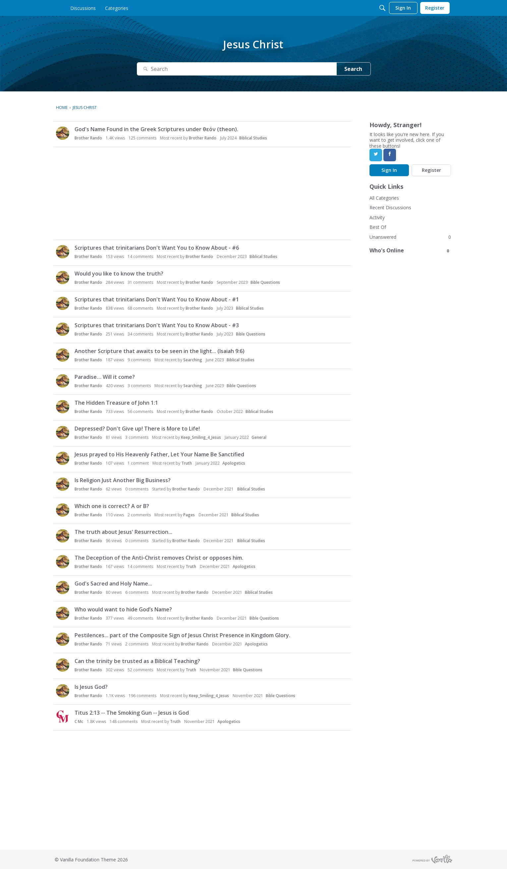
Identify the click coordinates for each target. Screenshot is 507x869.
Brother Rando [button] (88, 138)
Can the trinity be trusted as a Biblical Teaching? (137, 661)
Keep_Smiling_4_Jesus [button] (201, 437)
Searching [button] (192, 360)
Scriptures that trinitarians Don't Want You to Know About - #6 (157, 247)
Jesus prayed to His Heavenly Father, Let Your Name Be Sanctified (159, 454)
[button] (62, 133)
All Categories (384, 198)
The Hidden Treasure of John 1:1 (116, 402)
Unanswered (382, 237)
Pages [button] (189, 515)
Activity (377, 217)
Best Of (377, 227)
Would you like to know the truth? (119, 273)
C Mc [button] (79, 721)
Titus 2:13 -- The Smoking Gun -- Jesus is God (132, 712)
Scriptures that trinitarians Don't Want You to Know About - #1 (157, 299)
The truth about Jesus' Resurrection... (123, 532)
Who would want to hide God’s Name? (123, 609)
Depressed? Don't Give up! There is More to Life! (137, 428)
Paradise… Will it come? (105, 377)
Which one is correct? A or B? (112, 506)
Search (353, 69)
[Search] (382, 8)
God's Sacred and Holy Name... (113, 583)
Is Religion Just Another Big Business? (123, 480)
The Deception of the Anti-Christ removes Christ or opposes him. (159, 557)
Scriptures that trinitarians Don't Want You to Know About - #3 (157, 325)
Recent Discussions (390, 207)
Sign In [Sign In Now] (389, 170)
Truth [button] (186, 463)
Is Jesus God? (91, 686)
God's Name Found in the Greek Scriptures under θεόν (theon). (156, 129)
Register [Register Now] (431, 170)
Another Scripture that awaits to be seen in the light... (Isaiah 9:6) (160, 351)
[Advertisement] (203, 193)
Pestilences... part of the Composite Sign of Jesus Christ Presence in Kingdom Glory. (182, 635)
